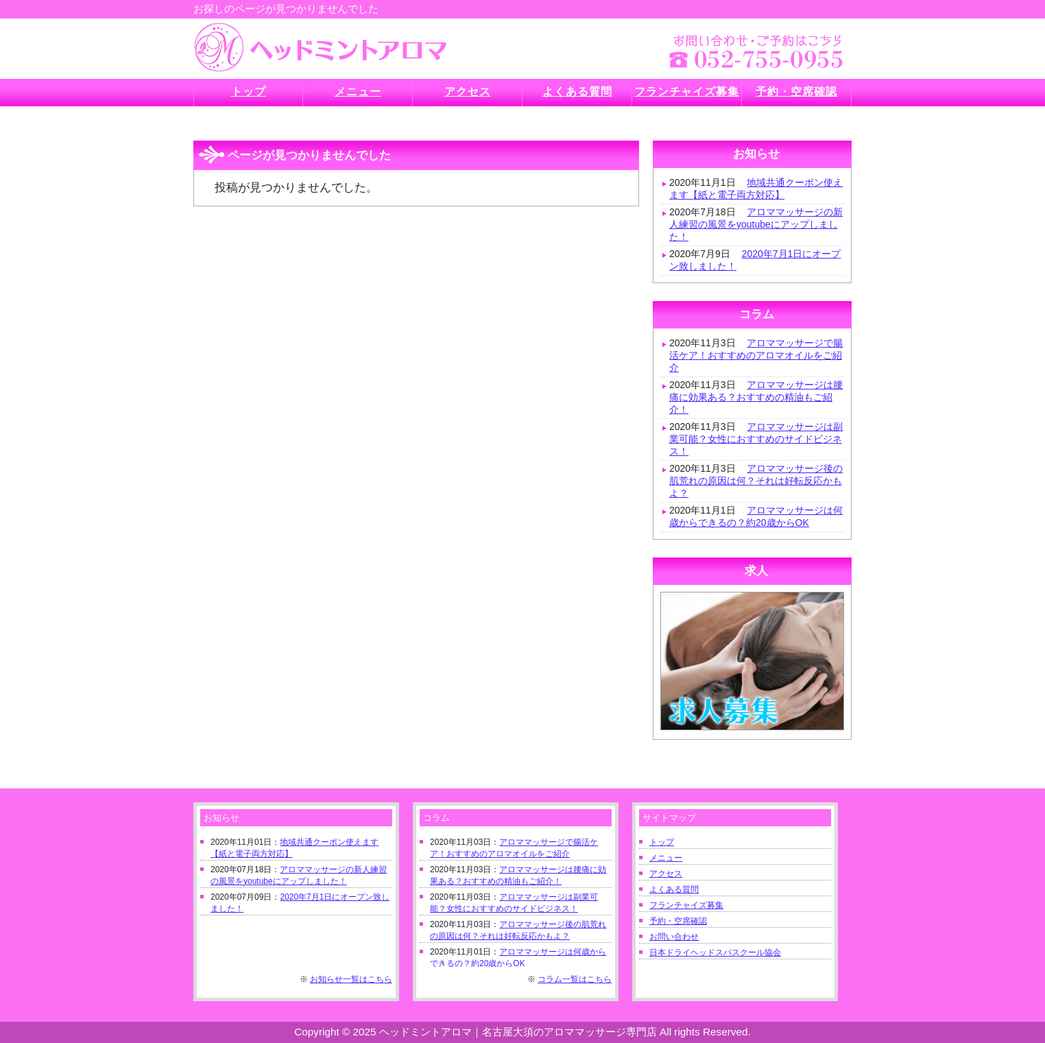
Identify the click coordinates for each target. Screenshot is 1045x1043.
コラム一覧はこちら (575, 979)
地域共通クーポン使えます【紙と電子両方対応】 (756, 188)
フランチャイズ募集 (686, 905)
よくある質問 (674, 889)
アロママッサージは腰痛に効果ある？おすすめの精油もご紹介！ (756, 397)
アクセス (665, 873)
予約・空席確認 (678, 921)
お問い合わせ (674, 937)
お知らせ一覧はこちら (351, 979)
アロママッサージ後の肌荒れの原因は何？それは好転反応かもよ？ (756, 481)
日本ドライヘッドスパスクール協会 (715, 952)
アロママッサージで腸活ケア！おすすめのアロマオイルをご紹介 (756, 355)
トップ (661, 842)
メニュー (665, 858)
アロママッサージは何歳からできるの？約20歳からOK (756, 516)
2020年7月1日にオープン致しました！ (755, 260)
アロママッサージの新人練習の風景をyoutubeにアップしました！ (756, 224)
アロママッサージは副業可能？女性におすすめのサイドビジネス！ (756, 439)
